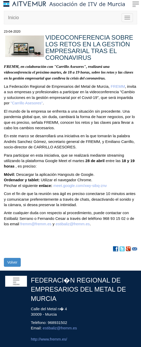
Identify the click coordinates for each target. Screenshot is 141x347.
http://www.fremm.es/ (49, 339)
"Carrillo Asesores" (27, 103)
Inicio (13, 17)
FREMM (118, 86)
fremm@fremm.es (35, 224)
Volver (12, 262)
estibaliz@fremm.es (72, 224)
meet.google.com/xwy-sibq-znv (80, 185)
